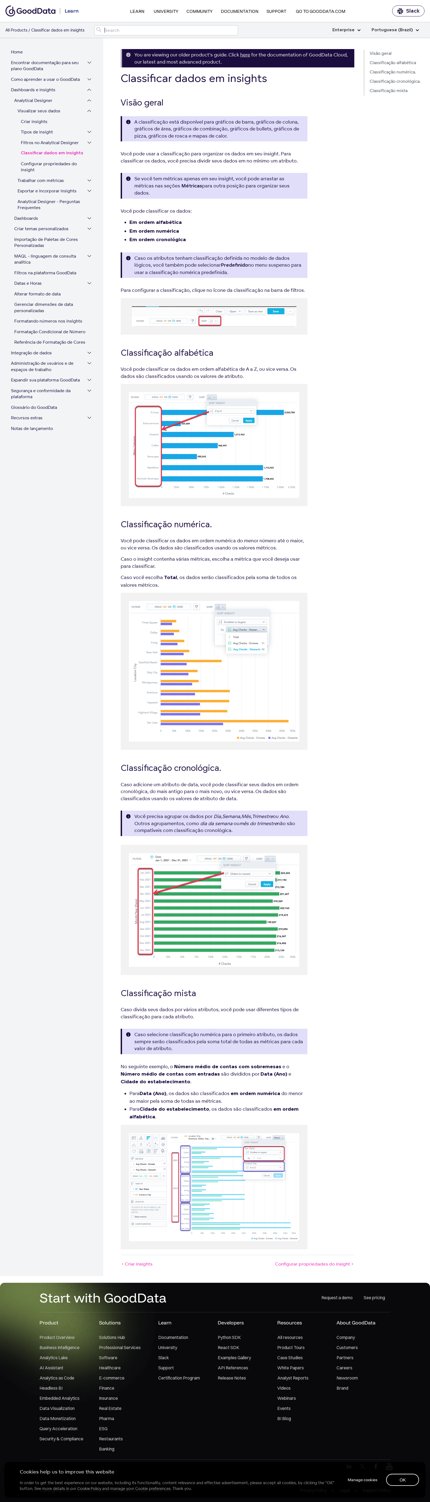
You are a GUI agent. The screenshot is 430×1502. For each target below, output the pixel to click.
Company (345, 1337)
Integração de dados (31, 352)
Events (284, 1408)
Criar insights (34, 121)
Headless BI (51, 1388)
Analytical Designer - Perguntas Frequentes (49, 204)
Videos (284, 1388)
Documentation (239, 11)
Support (276, 11)
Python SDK (229, 1337)
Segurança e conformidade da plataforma (40, 394)
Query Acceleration (58, 1428)
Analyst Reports (293, 1378)
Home (17, 52)
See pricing (374, 1297)
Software (108, 1357)
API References (233, 1367)
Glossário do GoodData (34, 407)
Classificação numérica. (393, 72)
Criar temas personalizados (41, 228)
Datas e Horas (28, 283)
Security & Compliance (61, 1438)
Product (48, 1322)
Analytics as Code (56, 1378)
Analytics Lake (53, 1357)
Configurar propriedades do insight (49, 167)
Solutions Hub (112, 1337)
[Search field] (166, 30)
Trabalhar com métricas (41, 180)
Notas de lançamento (32, 428)
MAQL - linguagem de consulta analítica (45, 259)
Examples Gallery (234, 1357)
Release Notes (232, 1378)
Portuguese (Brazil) (395, 30)
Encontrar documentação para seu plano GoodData (45, 66)
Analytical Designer (33, 100)
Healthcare (110, 1367)
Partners (344, 1357)
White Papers (290, 1367)
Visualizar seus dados (39, 110)
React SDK (228, 1347)
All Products (16, 30)
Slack (408, 11)
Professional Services (120, 1347)
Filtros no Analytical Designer (50, 142)
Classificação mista (389, 90)
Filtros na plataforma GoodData (45, 272)
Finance (106, 1388)
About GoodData (355, 1322)
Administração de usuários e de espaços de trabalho (42, 366)
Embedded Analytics (59, 1398)
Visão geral (381, 53)
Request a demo (337, 1297)
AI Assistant (51, 1367)
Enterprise (346, 30)
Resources (289, 1322)
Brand (342, 1388)
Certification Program (179, 1378)
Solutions (110, 1322)
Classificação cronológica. (395, 81)
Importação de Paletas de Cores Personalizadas (46, 242)
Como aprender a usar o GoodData (45, 79)
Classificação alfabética (393, 62)
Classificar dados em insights (52, 153)
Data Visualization (57, 1408)
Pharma (106, 1418)
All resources (290, 1337)
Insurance (108, 1398)
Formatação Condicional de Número (49, 331)
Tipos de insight (37, 132)
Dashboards (26, 218)
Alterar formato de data (37, 294)
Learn (137, 11)
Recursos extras (27, 417)
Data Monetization (57, 1418)
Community (199, 11)
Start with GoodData (102, 1297)
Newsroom (347, 1378)
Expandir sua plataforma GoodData (45, 380)
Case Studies (290, 1357)
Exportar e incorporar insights (47, 190)
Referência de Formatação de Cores (49, 342)
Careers (344, 1367)
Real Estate (110, 1408)
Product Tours (291, 1347)
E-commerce (112, 1378)
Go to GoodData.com (320, 11)
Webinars (286, 1398)
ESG (103, 1428)
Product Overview (57, 1337)
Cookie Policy (89, 1488)
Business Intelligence (59, 1347)
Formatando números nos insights (48, 321)
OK (403, 1480)
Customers (347, 1347)
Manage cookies (362, 1479)
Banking (106, 1449)
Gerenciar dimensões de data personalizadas (43, 307)
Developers (231, 1322)
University (166, 11)
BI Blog (284, 1418)
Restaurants (111, 1438)
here (245, 55)
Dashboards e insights (33, 89)
